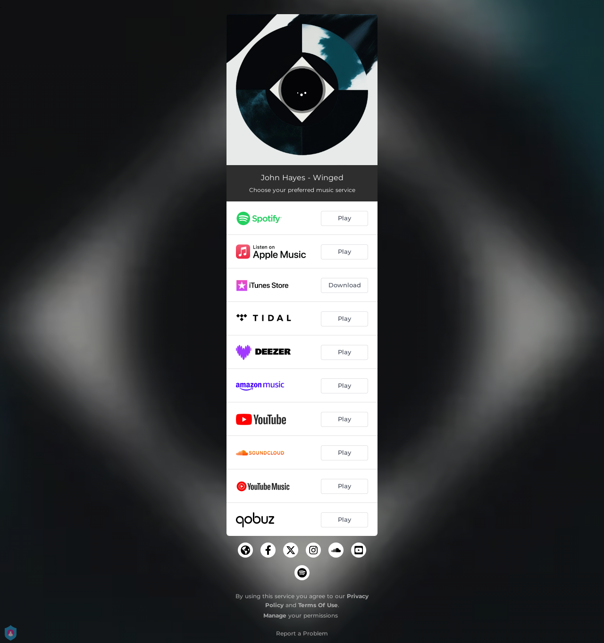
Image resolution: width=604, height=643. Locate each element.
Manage (274, 615)
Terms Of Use (318, 605)
